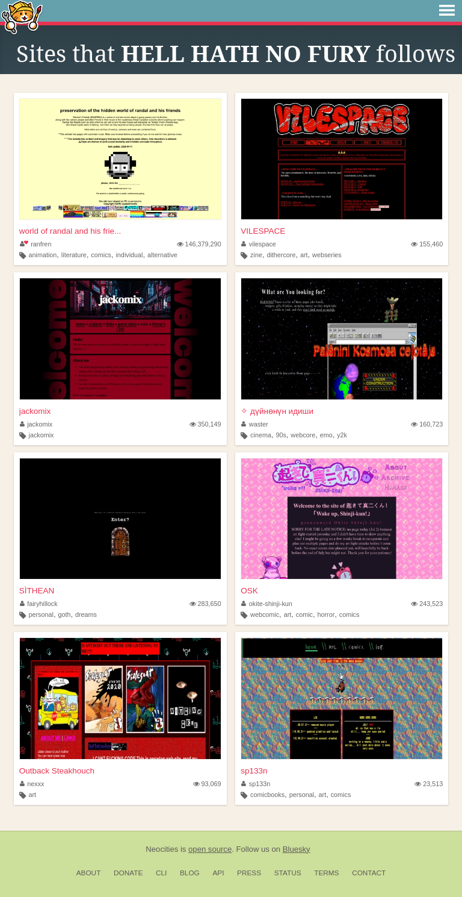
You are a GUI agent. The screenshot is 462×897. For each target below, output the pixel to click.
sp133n (254, 770)
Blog (190, 873)
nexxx (32, 783)
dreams (86, 614)
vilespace (258, 244)
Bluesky (296, 849)
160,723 (427, 424)
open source (210, 849)
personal (40, 614)
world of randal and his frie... (70, 231)
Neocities (162, 849)
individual (129, 254)
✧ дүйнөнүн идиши (277, 411)
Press (249, 873)
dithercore (280, 254)
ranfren (36, 244)
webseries (327, 254)
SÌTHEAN (37, 590)
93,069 (207, 783)
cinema (260, 435)
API (218, 873)
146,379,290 (199, 244)
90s (281, 435)
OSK (249, 590)
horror (325, 614)
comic (304, 614)
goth (64, 614)
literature (74, 254)
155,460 (427, 244)
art (304, 254)
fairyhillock (39, 603)
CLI (161, 873)
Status (287, 873)
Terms (326, 873)
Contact (369, 873)
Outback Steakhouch (56, 770)
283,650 (205, 603)
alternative (162, 254)
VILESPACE (263, 231)
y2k (342, 435)
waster (254, 424)
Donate (128, 873)
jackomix (35, 411)
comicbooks (267, 794)
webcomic (264, 614)
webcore (303, 435)
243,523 (427, 603)
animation (42, 254)
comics (101, 254)
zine (256, 254)
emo (326, 435)
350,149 (205, 424)
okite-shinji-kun (266, 603)
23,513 (428, 783)
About (88, 873)
